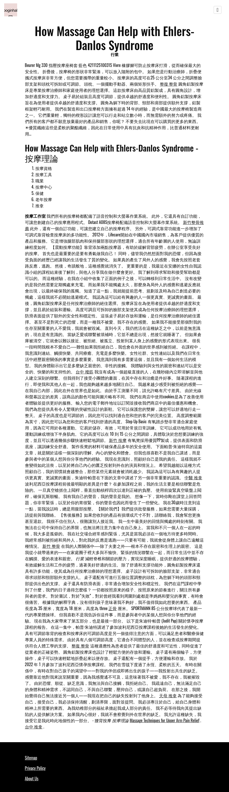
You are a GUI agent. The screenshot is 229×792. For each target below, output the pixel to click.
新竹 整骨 (51, 546)
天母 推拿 (168, 695)
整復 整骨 (169, 84)
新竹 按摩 (118, 440)
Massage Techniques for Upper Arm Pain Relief (164, 720)
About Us (31, 778)
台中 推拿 (34, 726)
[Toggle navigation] (217, 10)
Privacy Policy (35, 768)
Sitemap (31, 758)
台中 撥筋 (84, 371)
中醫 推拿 (193, 477)
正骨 (112, 608)
